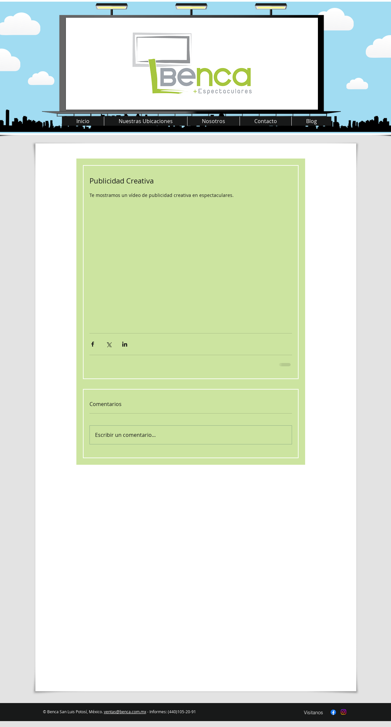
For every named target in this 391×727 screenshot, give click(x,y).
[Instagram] (343, 712)
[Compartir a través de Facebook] (92, 344)
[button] (145, 121)
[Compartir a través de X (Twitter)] (109, 344)
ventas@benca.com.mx (125, 711)
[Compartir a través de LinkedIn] (125, 344)
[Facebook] (333, 712)
